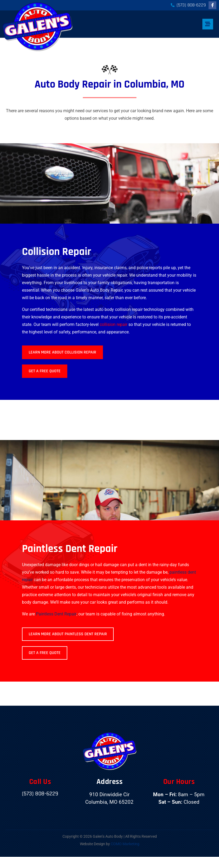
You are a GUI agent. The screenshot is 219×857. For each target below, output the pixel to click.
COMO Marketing (125, 844)
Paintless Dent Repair (56, 614)
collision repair (113, 324)
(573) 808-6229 (40, 794)
